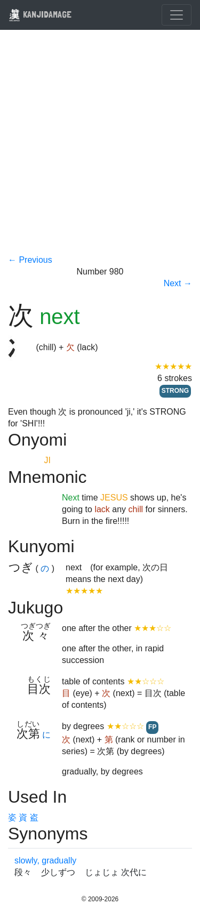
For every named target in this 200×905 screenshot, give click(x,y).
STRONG (175, 390)
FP (152, 727)
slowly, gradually (45, 860)
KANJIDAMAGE (40, 14)
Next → (178, 283)
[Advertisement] (100, 149)
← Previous (30, 259)
